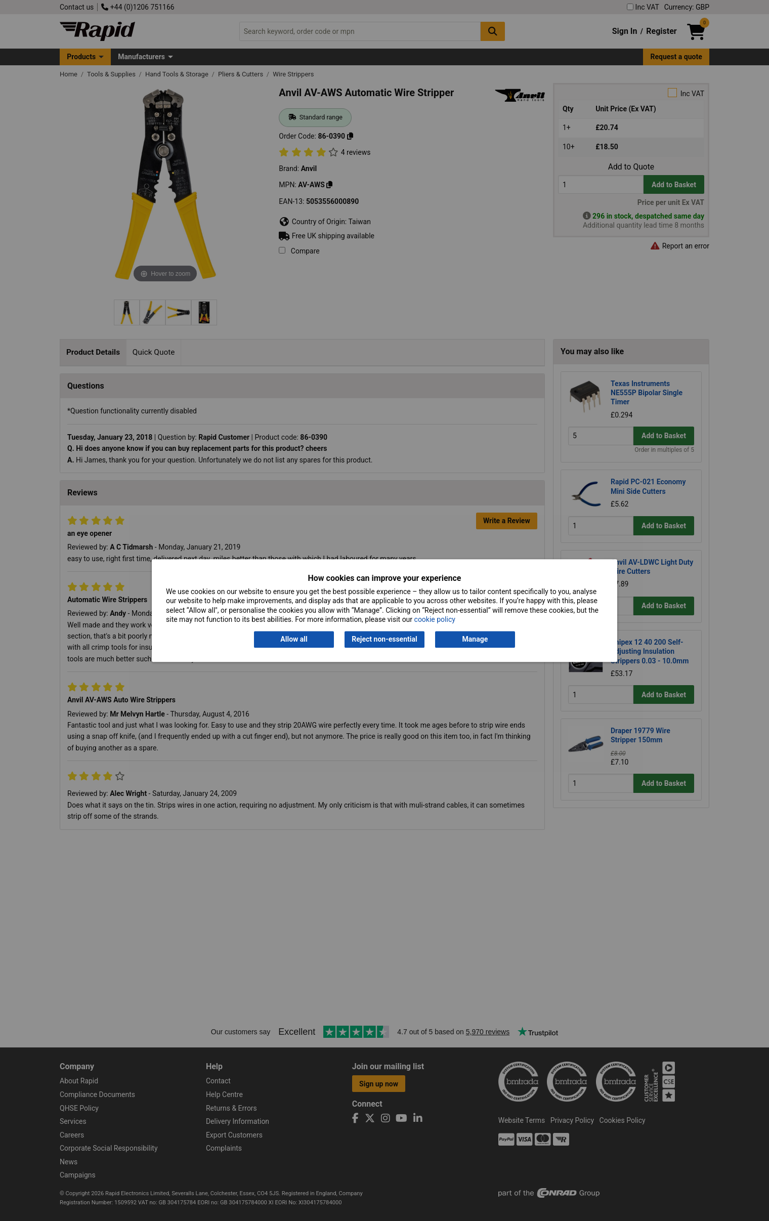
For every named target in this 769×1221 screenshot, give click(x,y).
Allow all (293, 640)
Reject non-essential (384, 640)
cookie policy (434, 619)
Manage (475, 640)
